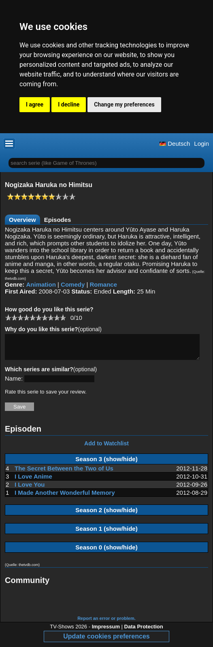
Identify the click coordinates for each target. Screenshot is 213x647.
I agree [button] (34, 104)
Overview (22, 219)
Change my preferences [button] (124, 104)
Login (201, 143)
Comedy (73, 284)
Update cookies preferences (106, 641)
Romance (103, 284)
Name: (14, 383)
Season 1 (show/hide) (106, 533)
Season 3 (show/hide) (106, 463)
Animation (41, 284)
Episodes (57, 219)
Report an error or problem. (106, 623)
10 (63, 317)
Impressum (106, 631)
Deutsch (175, 143)
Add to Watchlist (106, 448)
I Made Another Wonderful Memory (65, 497)
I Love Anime (33, 481)
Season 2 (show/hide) (106, 514)
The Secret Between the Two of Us (64, 473)
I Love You (30, 489)
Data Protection (143, 631)
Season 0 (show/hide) (106, 552)
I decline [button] (68, 104)
